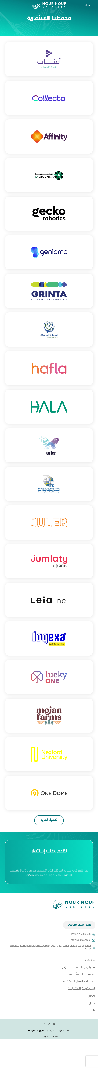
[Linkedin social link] (44, 1024)
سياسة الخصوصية (49, 1036)
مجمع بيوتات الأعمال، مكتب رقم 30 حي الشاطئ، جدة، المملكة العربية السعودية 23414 (52, 947)
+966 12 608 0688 (83, 934)
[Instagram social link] (48, 1024)
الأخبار (91, 996)
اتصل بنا (90, 1003)
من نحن (90, 959)
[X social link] (53, 1024)
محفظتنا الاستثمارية (82, 974)
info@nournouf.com (82, 940)
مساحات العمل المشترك (79, 981)
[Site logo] (49, 5)
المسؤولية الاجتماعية (81, 988)
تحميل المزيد (49, 820)
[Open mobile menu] (90, 5)
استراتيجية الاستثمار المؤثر (78, 967)
